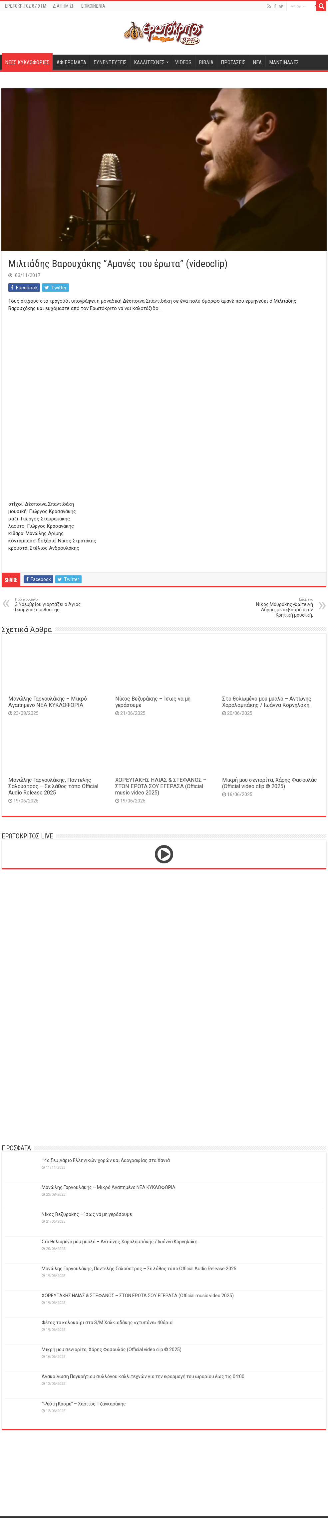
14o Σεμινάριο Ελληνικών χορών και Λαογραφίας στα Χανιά (106, 1160)
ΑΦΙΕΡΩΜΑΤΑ (71, 62)
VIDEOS (183, 62)
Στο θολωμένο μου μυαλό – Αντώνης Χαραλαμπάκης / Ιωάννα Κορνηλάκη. (266, 702)
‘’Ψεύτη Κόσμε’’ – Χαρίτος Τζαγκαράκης (84, 1403)
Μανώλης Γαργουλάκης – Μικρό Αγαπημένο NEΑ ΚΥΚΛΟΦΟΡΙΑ (47, 702)
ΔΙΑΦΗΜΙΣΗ (64, 6)
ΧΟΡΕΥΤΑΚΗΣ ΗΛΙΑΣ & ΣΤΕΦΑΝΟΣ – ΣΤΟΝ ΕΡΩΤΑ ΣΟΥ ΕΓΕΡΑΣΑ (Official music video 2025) (160, 786)
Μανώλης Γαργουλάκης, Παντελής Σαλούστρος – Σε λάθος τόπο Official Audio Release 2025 (53, 786)
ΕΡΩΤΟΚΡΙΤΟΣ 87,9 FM (25, 6)
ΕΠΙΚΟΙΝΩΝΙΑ (93, 6)
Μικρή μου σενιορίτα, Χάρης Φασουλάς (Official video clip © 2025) (269, 783)
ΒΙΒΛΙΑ (206, 62)
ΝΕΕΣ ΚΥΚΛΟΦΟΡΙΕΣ (27, 62)
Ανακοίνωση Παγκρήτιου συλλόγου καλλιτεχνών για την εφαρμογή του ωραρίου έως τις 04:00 (143, 1376)
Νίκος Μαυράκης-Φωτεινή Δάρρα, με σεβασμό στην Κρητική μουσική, (279, 607)
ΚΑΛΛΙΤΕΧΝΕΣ (149, 62)
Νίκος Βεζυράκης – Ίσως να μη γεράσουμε (87, 1214)
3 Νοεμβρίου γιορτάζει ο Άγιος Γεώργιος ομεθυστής (49, 604)
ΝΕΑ (257, 62)
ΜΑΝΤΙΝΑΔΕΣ (284, 62)
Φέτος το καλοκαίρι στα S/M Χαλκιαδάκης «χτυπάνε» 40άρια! (107, 1322)
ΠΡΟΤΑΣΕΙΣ (233, 62)
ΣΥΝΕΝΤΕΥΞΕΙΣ (110, 62)
